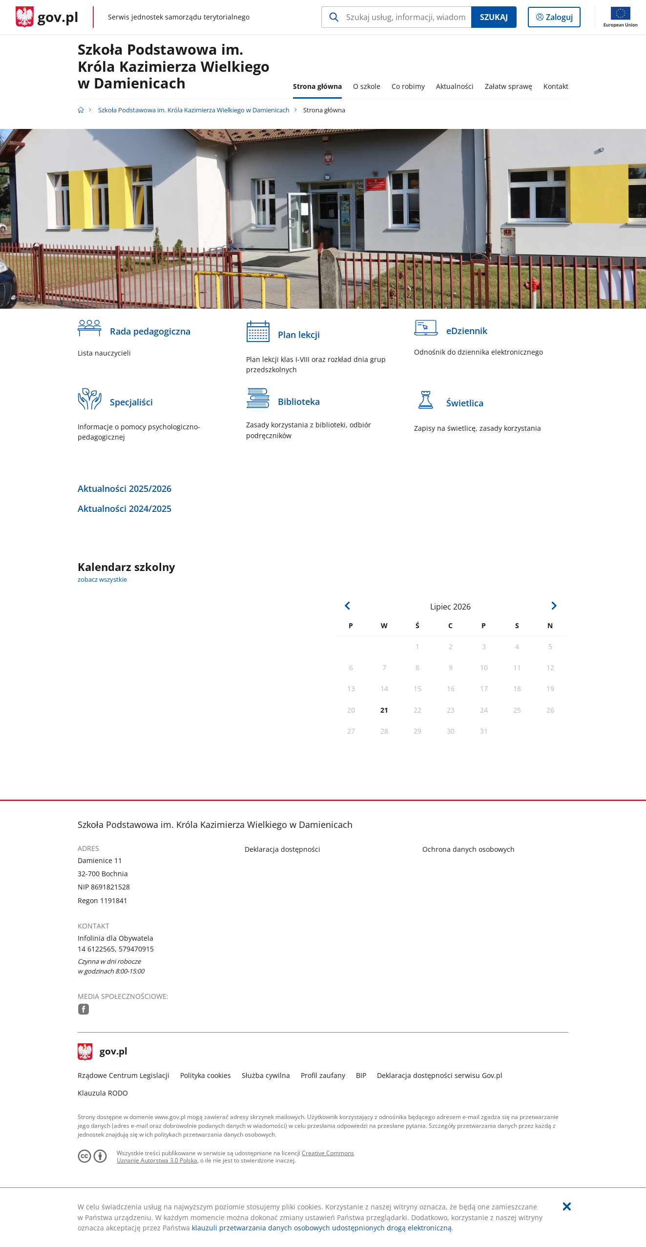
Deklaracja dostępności (282, 849)
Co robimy (408, 86)
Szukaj (494, 17)
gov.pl (102, 1052)
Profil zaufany (323, 1075)
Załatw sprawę (508, 86)
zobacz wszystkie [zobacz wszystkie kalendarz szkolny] (102, 579)
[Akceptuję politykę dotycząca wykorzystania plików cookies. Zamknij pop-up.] (567, 1206)
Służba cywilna (266, 1075)
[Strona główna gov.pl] (47, 17)
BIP (361, 1075)
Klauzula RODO (103, 1093)
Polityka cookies (205, 1075)
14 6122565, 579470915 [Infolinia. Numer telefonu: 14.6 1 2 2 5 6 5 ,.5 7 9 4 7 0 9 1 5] (116, 948)
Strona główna (317, 86)
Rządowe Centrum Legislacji (123, 1075)
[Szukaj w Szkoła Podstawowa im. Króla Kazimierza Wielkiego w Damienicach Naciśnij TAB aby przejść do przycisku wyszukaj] (396, 17)
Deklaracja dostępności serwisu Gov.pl (439, 1075)
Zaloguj (562, 19)
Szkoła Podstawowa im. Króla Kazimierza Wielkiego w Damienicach (174, 66)
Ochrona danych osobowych (468, 849)
